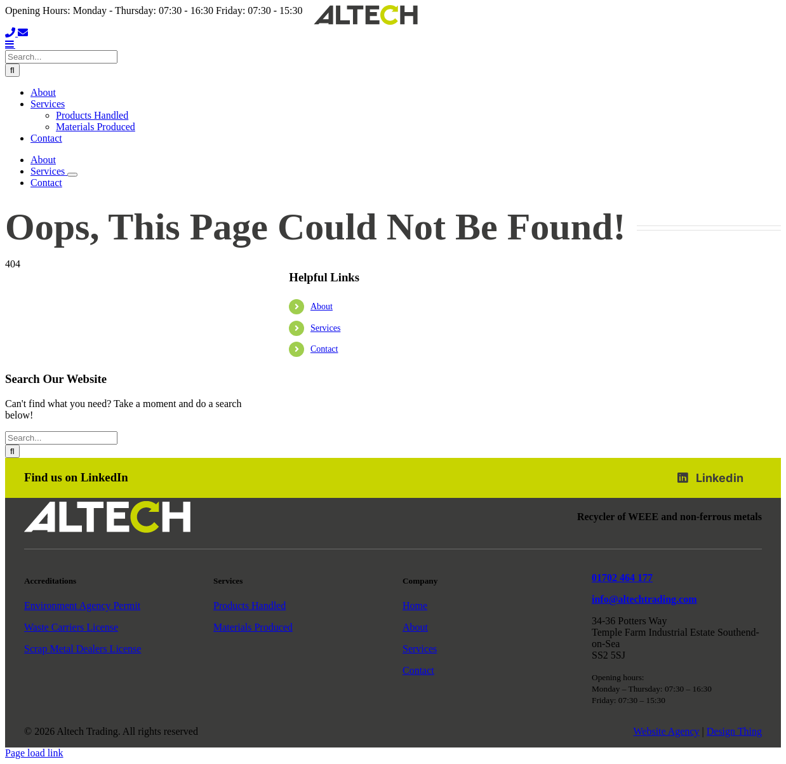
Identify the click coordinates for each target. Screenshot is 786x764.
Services (325, 328)
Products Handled (249, 605)
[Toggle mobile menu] (10, 44)
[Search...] (61, 57)
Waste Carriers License (71, 627)
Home (415, 605)
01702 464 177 (622, 577)
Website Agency (667, 731)
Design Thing (734, 731)
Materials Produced (253, 627)
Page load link (34, 752)
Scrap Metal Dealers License (82, 648)
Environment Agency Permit (82, 605)
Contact (324, 349)
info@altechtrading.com (644, 599)
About (321, 306)
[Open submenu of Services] (72, 175)
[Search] (12, 70)
